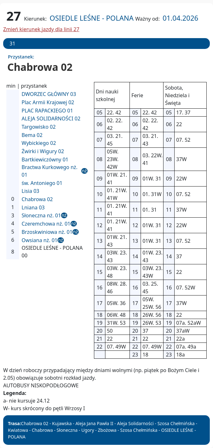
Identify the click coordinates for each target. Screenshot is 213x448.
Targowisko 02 (39, 126)
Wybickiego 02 (39, 142)
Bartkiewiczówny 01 (45, 159)
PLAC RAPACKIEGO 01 (47, 110)
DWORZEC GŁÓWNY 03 (49, 94)
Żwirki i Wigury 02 (43, 151)
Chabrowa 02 (37, 199)
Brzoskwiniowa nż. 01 (47, 231)
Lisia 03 (30, 190)
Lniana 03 (33, 207)
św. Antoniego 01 (42, 183)
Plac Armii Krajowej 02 (48, 102)
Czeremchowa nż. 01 (46, 223)
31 (12, 43)
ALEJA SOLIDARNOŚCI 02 (51, 118)
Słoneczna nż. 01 (41, 215)
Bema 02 (32, 135)
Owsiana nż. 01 (39, 240)
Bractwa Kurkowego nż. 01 (49, 171)
